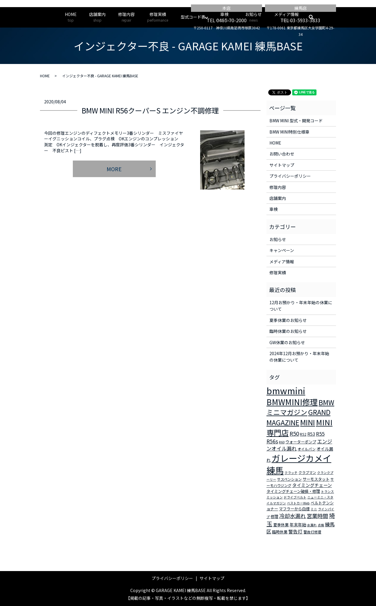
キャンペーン (281, 250)
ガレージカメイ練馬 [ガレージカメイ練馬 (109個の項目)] (298, 464)
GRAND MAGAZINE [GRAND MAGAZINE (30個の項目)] (298, 417)
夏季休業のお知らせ (288, 320)
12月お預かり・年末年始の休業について (300, 305)
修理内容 (126, 17)
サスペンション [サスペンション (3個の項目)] (289, 479)
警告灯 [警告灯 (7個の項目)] (295, 531)
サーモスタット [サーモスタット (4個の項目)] (316, 479)
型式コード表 (193, 17)
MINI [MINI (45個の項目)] (307, 422)
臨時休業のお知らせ (288, 331)
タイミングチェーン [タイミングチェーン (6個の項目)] (312, 485)
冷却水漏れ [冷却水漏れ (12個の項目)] (292, 516)
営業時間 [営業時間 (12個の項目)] (317, 516)
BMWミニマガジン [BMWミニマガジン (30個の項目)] (300, 407)
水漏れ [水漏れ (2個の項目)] (312, 525)
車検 (224, 17)
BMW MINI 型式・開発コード (296, 121)
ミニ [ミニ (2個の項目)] (314, 509)
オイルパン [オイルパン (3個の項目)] (307, 448)
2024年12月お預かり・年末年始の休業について (299, 356)
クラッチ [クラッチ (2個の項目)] (291, 472)
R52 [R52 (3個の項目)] (303, 434)
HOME (71, 17)
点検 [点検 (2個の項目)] (321, 525)
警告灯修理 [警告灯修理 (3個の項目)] (312, 531)
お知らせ (253, 17)
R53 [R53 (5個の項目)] (311, 434)
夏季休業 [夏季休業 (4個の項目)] (281, 525)
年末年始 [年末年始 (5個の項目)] (298, 525)
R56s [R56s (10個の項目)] (272, 441)
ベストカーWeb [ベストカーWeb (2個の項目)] (298, 503)
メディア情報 (286, 17)
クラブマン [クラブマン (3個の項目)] (307, 472)
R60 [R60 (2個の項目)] (282, 442)
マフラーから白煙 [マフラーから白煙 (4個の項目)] (294, 509)
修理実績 (157, 17)
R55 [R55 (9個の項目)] (320, 433)
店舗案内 (97, 17)
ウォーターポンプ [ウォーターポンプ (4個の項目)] (300, 442)
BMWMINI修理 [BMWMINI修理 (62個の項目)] (292, 402)
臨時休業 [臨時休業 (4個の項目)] (279, 532)
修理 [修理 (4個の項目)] (274, 516)
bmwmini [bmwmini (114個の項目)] (285, 390)
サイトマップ (281, 165)
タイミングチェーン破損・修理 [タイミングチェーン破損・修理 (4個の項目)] (293, 491)
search (314, 17)
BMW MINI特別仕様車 (289, 132)
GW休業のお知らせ (287, 342)
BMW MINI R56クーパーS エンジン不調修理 (150, 110)
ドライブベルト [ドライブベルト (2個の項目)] (295, 497)
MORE (114, 169)
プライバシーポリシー (290, 176)
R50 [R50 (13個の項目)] (294, 433)
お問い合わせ (281, 154)
